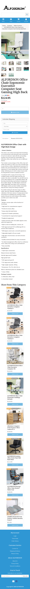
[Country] (15, 126)
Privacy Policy (15, 563)
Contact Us (15, 548)
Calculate (15, 132)
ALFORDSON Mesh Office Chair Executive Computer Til (15, 367)
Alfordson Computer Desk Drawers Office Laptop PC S (13, 427)
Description (5, 138)
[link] (16, 581)
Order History (15, 541)
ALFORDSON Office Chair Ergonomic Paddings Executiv (14, 397)
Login (15, 536)
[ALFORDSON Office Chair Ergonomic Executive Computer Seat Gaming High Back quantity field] (15, 108)
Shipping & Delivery (15, 551)
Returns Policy (15, 553)
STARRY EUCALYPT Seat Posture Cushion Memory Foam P (15, 518)
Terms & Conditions (15, 566)
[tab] (5, 138)
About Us (15, 561)
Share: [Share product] (6, 95)
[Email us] (13, 581)
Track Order (15, 538)
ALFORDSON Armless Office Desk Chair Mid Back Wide (14, 458)
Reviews (16, 138)
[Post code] (15, 129)
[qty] (15, 123)
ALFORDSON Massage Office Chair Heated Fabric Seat (14, 488)
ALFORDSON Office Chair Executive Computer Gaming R (14, 306)
